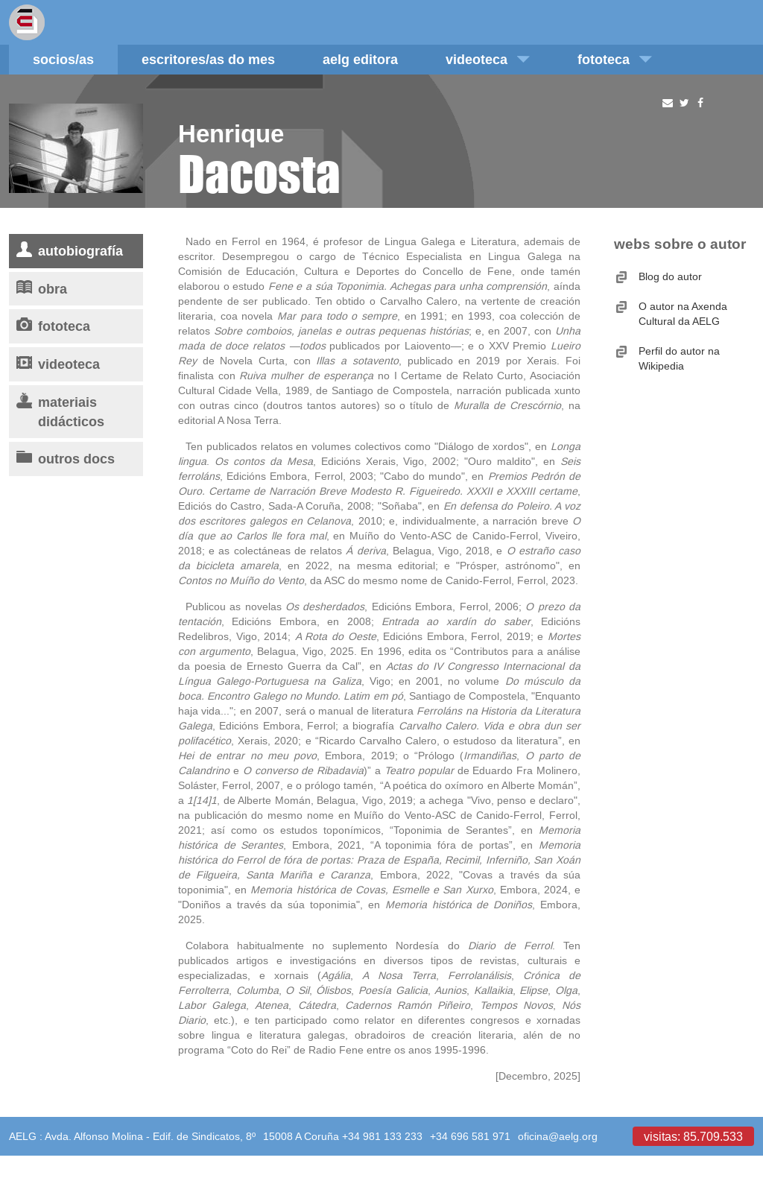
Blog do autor (670, 276)
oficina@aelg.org (558, 1136)
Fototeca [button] (614, 59)
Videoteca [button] (488, 59)
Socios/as (63, 59)
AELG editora (360, 59)
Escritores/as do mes (208, 59)
